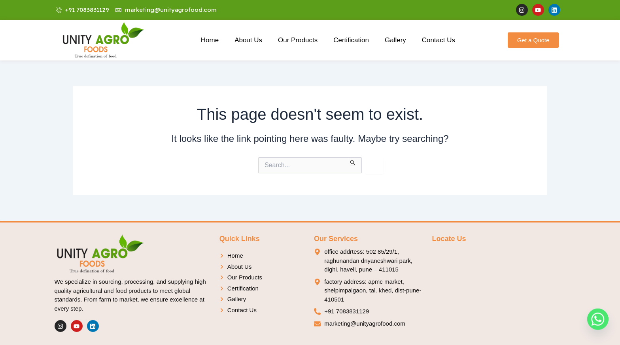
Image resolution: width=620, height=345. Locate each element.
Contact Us (438, 40)
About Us (248, 40)
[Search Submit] (353, 161)
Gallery (395, 40)
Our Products (298, 40)
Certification (351, 40)
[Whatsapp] (598, 324)
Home (210, 40)
